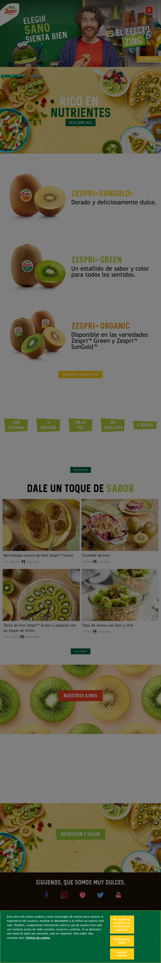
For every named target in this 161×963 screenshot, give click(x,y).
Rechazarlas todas (122, 941)
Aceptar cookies (122, 954)
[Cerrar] (157, 936)
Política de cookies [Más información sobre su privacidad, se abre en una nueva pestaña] (38, 937)
